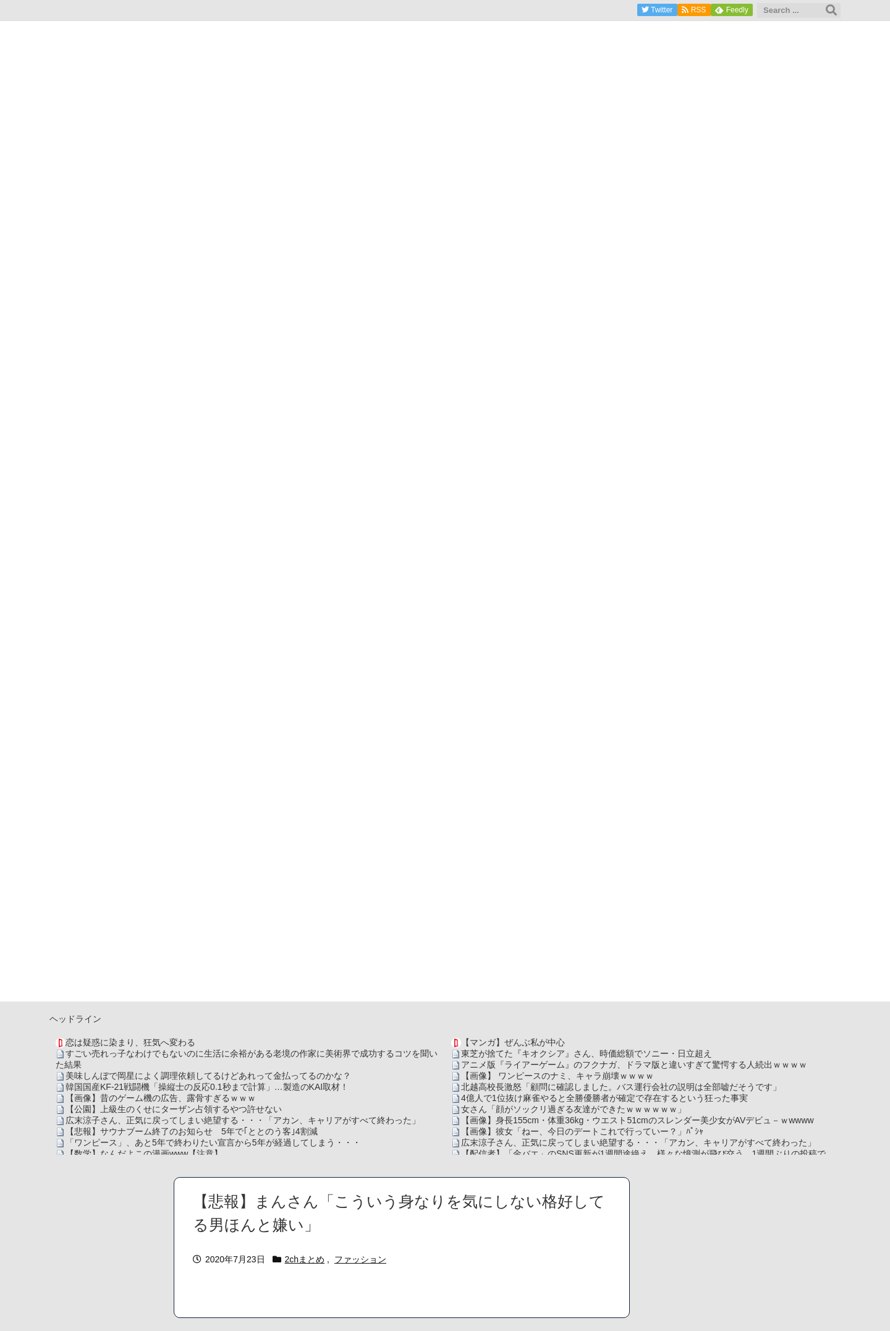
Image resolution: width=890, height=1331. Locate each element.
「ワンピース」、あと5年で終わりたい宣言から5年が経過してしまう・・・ (213, 1142)
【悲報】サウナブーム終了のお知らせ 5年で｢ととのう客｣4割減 (192, 1131)
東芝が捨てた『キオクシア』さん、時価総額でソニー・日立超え (586, 1053)
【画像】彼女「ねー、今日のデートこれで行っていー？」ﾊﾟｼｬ (582, 1131)
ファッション (360, 1259)
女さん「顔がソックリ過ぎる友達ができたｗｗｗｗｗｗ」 (573, 1109)
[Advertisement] (445, 914)
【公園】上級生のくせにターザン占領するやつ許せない (174, 1109)
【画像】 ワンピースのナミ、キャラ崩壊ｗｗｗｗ (557, 1076)
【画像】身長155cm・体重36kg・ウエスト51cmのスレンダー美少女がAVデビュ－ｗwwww (637, 1120)
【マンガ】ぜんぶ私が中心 (513, 1042)
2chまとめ (305, 1259)
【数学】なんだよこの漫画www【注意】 (144, 1154)
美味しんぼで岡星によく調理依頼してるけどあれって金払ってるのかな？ (208, 1076)
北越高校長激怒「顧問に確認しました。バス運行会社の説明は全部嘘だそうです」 (621, 1087)
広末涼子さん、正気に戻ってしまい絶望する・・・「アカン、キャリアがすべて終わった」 (243, 1120)
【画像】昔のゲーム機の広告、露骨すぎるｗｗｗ (161, 1098)
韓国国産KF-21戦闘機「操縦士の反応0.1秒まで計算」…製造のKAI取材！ (207, 1087)
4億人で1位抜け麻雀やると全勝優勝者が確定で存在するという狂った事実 (604, 1098)
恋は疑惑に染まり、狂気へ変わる (130, 1042)
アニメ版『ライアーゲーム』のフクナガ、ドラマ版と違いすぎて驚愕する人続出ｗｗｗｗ (634, 1064)
